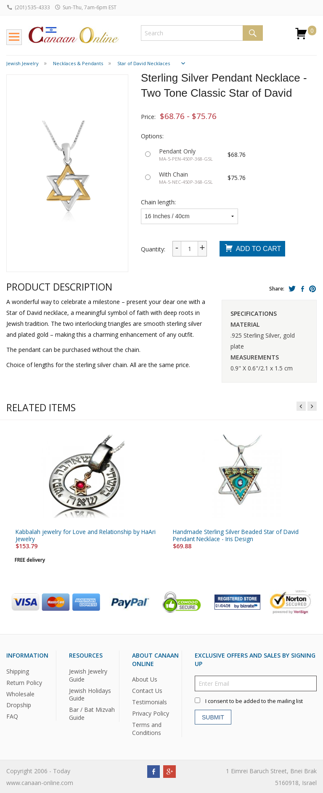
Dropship (18, 705)
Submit (213, 717)
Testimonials (149, 702)
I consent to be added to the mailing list (254, 701)
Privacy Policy (150, 713)
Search (253, 33)
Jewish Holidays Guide (90, 694)
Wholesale (20, 694)
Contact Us (147, 691)
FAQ (12, 716)
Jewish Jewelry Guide (88, 675)
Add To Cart (252, 249)
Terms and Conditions (147, 729)
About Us (144, 679)
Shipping (17, 671)
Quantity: (153, 249)
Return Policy (24, 682)
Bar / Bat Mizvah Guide (92, 714)
